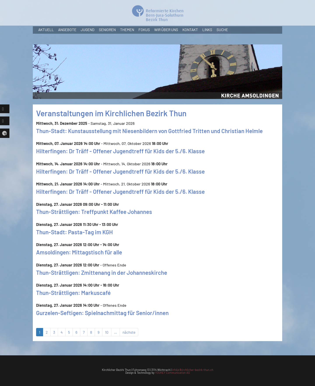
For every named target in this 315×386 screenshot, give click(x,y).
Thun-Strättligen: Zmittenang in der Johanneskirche (101, 272)
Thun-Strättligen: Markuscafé (73, 292)
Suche (222, 29)
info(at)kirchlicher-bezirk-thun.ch (192, 370)
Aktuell (46, 29)
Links (207, 29)
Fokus (144, 29)
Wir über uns (166, 29)
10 (106, 332)
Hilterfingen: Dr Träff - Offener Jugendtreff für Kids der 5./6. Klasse (120, 151)
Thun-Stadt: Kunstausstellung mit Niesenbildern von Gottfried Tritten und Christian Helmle (149, 130)
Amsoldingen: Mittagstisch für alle (79, 252)
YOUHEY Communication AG (172, 372)
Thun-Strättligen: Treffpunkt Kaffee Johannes (94, 211)
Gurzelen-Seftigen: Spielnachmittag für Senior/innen (102, 312)
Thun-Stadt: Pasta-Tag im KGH (74, 232)
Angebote (67, 29)
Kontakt (190, 29)
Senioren (107, 29)
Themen (127, 29)
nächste (128, 332)
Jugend (87, 29)
